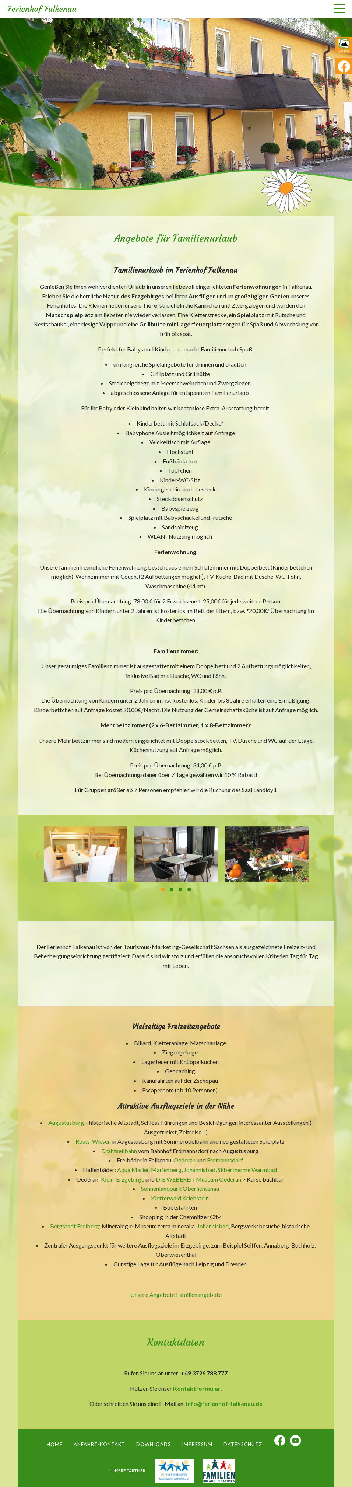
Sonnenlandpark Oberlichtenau (180, 1188)
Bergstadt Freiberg (74, 1225)
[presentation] (37, 853)
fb (343, 66)
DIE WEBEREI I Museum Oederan (198, 1179)
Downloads (153, 1444)
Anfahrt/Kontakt (99, 1444)
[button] (162, 889)
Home (55, 1444)
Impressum (197, 1444)
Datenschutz (242, 1444)
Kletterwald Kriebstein (180, 1197)
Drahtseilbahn (119, 1150)
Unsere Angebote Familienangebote (176, 1294)
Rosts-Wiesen (93, 1141)
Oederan (184, 1160)
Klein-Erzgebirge (122, 1179)
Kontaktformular (197, 1388)
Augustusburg (66, 1122)
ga (343, 47)
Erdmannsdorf (225, 1160)
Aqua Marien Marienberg (149, 1169)
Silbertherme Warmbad (247, 1169)
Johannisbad (199, 1169)
